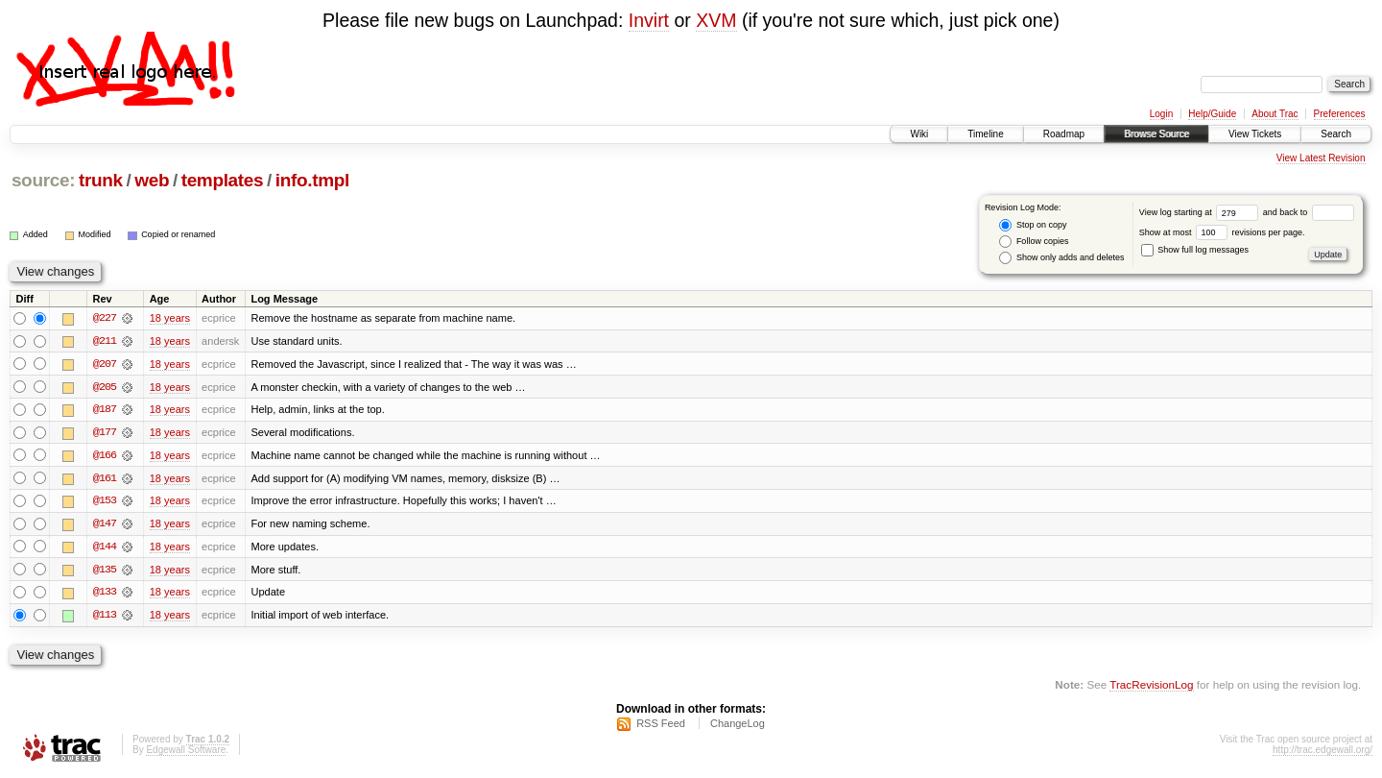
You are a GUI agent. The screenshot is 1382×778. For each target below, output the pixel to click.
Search (1336, 134)
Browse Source (1156, 134)
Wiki (919, 134)
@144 (104, 548)
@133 (104, 594)
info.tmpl (312, 180)
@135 (104, 571)
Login (1161, 114)
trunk (101, 180)
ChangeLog (737, 726)
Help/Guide (1212, 114)
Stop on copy (1032, 225)
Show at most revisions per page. (1222, 232)
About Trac (1274, 114)
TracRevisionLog (1151, 687)
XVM (716, 20)
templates (222, 180)
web (151, 180)
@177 (104, 433)
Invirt (649, 20)
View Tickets (1254, 134)
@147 (104, 525)
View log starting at (1201, 212)
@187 (104, 410)
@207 (104, 364)
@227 (104, 318)
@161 (104, 479)
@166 (104, 456)
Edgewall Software (186, 752)
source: (43, 180)
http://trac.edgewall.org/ (1322, 752)
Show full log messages (1195, 250)
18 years (170, 318)
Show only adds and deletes (1061, 258)
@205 (104, 387)
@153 (104, 502)
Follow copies (1033, 241)
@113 (104, 617)
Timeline (985, 134)
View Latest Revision (1321, 158)
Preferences (1340, 114)
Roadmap (1063, 134)
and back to (1308, 212)
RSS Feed (660, 726)
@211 (104, 341)
